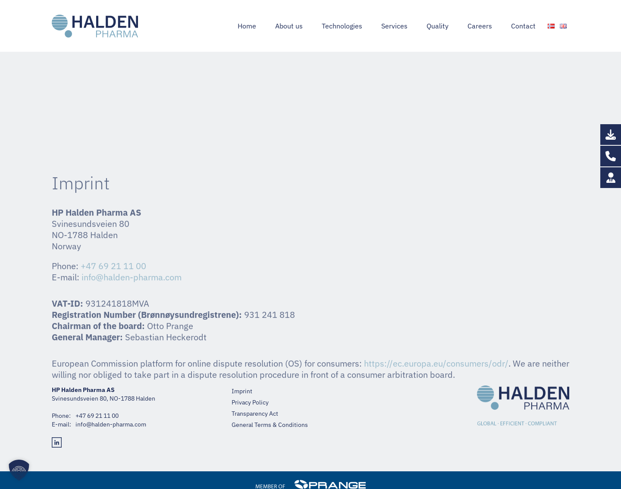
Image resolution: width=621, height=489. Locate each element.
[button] (19, 470)
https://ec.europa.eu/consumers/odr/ (436, 467)
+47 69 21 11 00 (451, 8)
